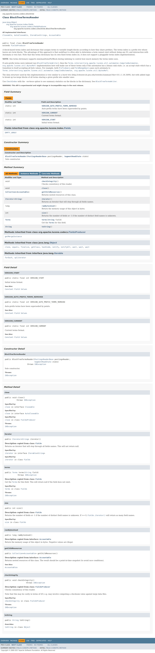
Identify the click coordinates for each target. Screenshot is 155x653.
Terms (8, 220)
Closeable (7, 35)
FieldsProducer (18, 46)
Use (27, 3)
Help (50, 3)
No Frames (38, 7)
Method (33, 10)
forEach (8, 258)
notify (55, 247)
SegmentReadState (72, 156)
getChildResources (51, 192)
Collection (10, 192)
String (42, 35)
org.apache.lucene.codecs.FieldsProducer (28, 27)
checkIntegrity (49, 181)
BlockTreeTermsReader (15, 156)
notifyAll (65, 247)
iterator (46, 199)
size (44, 213)
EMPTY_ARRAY (11, 133)
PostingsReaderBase (36, 156)
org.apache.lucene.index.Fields (19, 24)
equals (15, 247)
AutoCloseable (21, 35)
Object (53, 243)
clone (7, 247)
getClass (35, 247)
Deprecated (41, 3)
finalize (25, 247)
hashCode (46, 247)
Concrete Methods (51, 174)
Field (19, 10)
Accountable (55, 35)
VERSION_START (49, 120)
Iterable (34, 35)
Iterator (9, 199)
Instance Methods (29, 174)
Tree (33, 3)
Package (13, 3)
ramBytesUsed (48, 206)
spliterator (20, 258)
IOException (40, 364)
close (44, 188)
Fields (67, 128)
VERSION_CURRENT (50, 113)
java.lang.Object (10, 22)
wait (75, 247)
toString (46, 227)
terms (44, 220)
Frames (29, 7)
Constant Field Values (16, 289)
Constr (25, 10)
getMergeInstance (13, 236)
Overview (5, 3)
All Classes (53, 7)
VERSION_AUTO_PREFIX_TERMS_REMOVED (59, 106)
